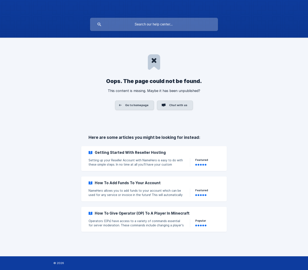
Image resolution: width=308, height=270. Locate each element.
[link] (154, 158)
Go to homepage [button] (136, 105)
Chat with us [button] (178, 105)
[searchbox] (154, 24)
